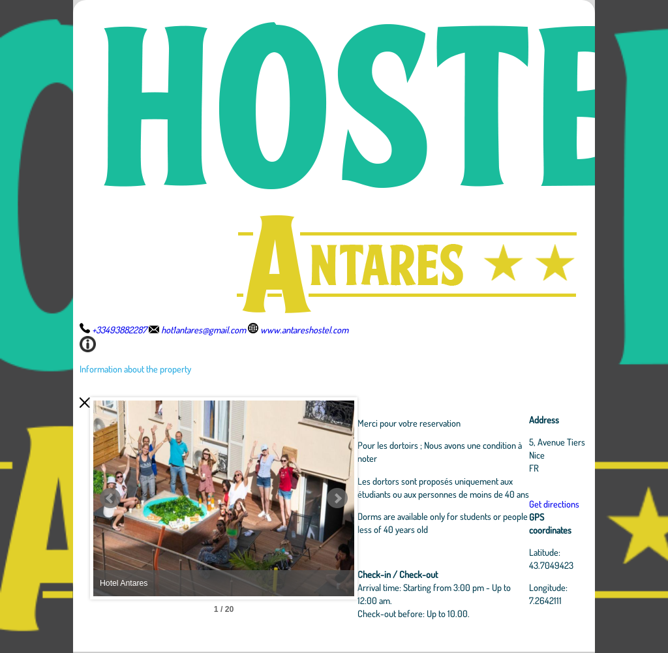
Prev (110, 498)
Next (337, 498)
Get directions (554, 503)
